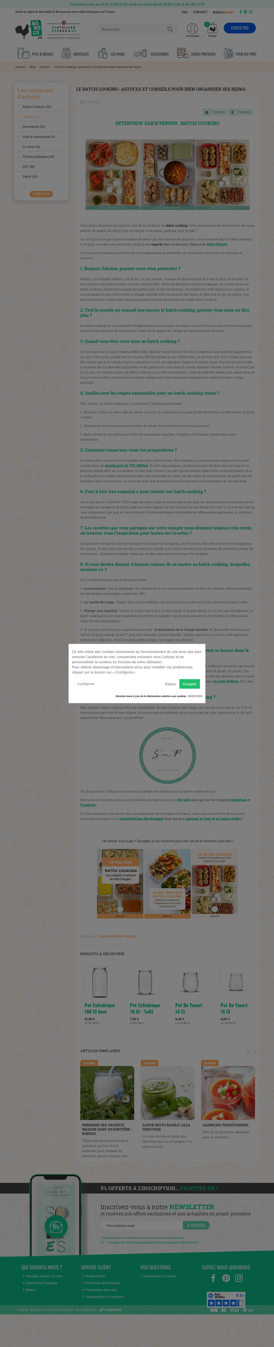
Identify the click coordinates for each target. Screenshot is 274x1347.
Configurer (86, 683)
